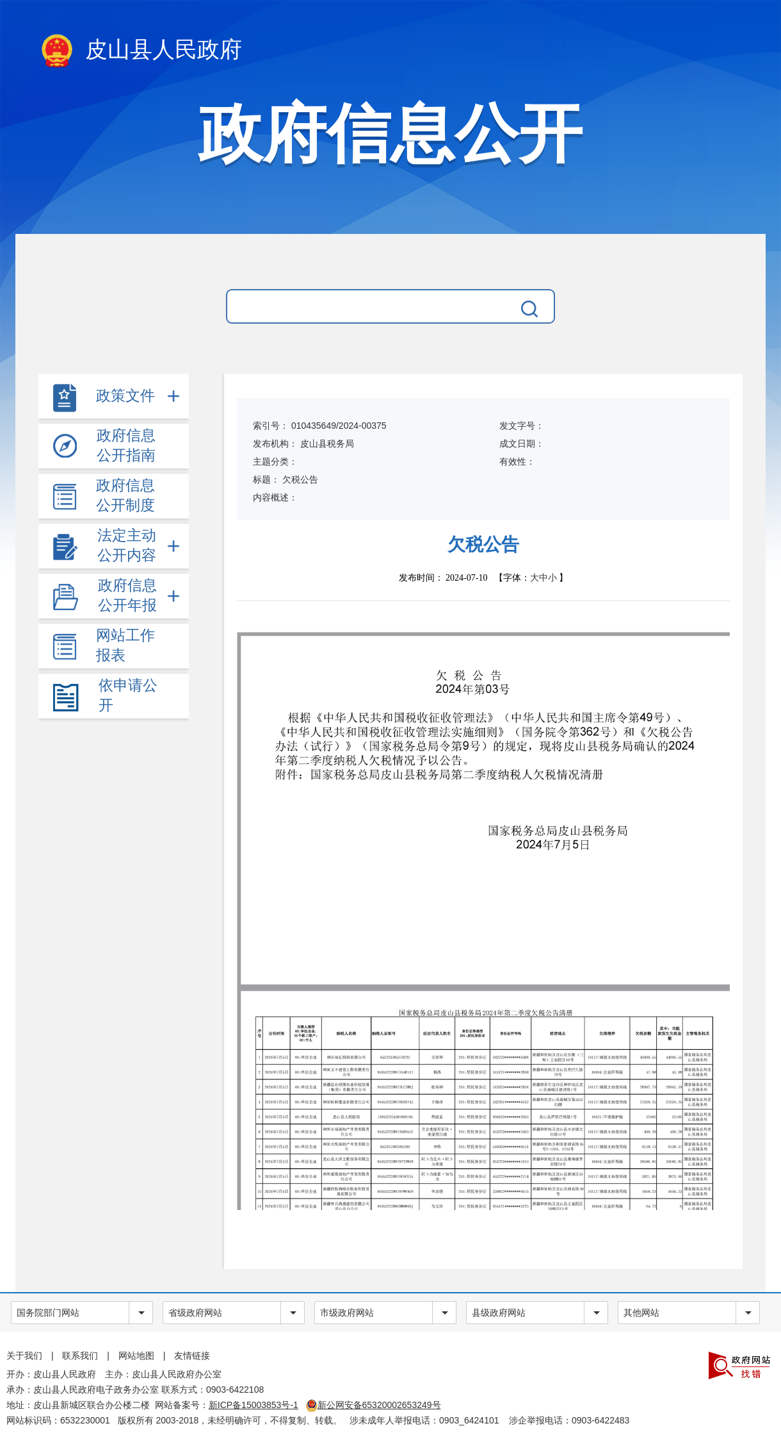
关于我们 (24, 1355)
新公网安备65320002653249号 (373, 1405)
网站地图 (136, 1355)
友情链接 (192, 1355)
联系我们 (80, 1355)
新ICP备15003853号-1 (253, 1405)
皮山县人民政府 (140, 52)
